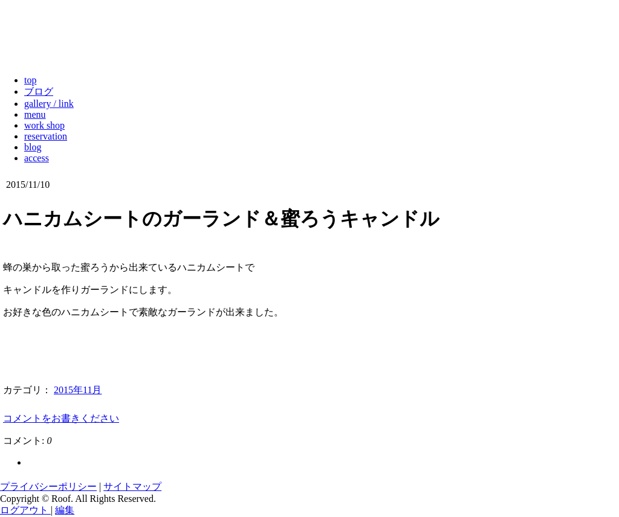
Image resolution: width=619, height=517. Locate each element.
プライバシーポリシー (48, 486)
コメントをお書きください (61, 418)
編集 (64, 510)
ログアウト (25, 510)
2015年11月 (78, 390)
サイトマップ (132, 486)
